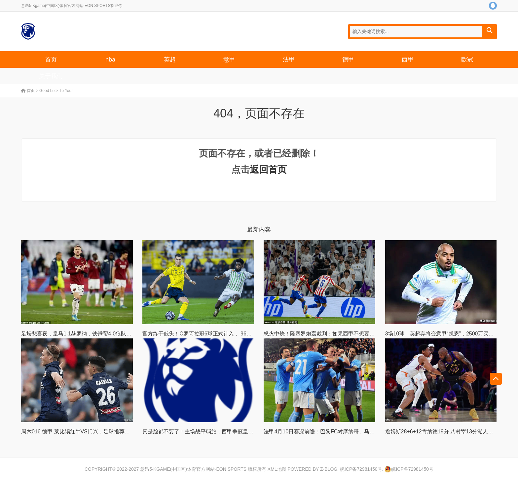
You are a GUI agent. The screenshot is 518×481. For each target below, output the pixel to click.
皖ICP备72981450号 (361, 469)
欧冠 (467, 59)
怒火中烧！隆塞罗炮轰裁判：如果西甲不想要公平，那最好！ (335, 333)
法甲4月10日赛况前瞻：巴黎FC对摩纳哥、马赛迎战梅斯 (330, 431)
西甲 (408, 59)
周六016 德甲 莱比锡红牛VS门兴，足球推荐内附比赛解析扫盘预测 (99, 431)
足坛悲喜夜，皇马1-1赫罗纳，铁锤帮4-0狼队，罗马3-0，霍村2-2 (97, 333)
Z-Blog (328, 469)
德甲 (348, 59)
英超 (170, 59)
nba (110, 59)
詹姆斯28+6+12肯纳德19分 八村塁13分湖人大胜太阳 (447, 431)
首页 (51, 59)
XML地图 (277, 469)
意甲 (229, 59)
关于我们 (51, 76)
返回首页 (268, 169)
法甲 (289, 59)
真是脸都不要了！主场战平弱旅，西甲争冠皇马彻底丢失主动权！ (219, 431)
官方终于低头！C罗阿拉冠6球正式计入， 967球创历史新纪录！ (217, 333)
